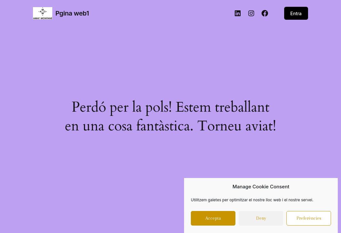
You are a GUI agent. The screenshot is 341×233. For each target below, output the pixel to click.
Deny (261, 220)
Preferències (308, 220)
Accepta (213, 220)
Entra (296, 13)
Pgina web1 (72, 13)
